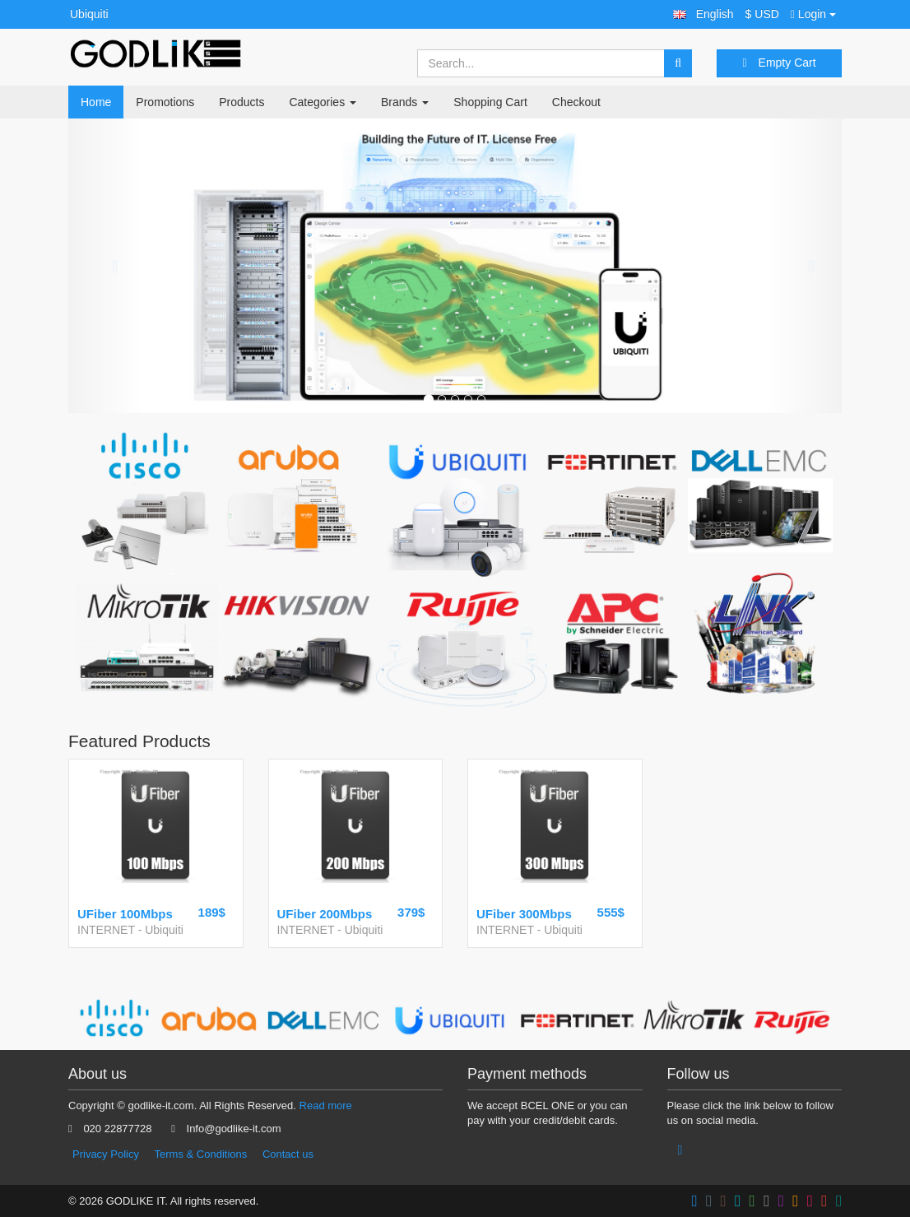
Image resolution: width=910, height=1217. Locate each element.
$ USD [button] (762, 14)
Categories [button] (322, 102)
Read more (325, 1105)
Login (813, 14)
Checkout (576, 102)
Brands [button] (405, 102)
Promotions (165, 102)
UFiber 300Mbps (524, 914)
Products (241, 102)
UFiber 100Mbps (125, 914)
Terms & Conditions (201, 1154)
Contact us (287, 1154)
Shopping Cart (490, 102)
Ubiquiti (89, 14)
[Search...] (541, 63)
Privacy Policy (105, 1154)
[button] (703, 14)
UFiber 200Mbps (325, 914)
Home (96, 102)
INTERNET (106, 929)
